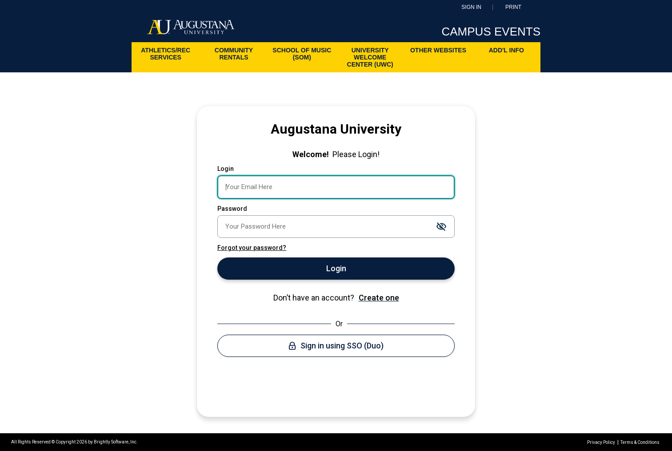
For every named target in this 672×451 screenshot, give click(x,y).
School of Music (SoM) (301, 54)
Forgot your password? (251, 247)
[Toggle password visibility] (441, 227)
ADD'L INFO (506, 50)
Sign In (471, 7)
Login (225, 169)
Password (232, 209)
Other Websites (438, 50)
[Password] (336, 226)
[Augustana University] (191, 29)
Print (513, 7)
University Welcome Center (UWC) (370, 57)
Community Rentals (234, 54)
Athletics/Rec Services (165, 54)
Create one (379, 297)
